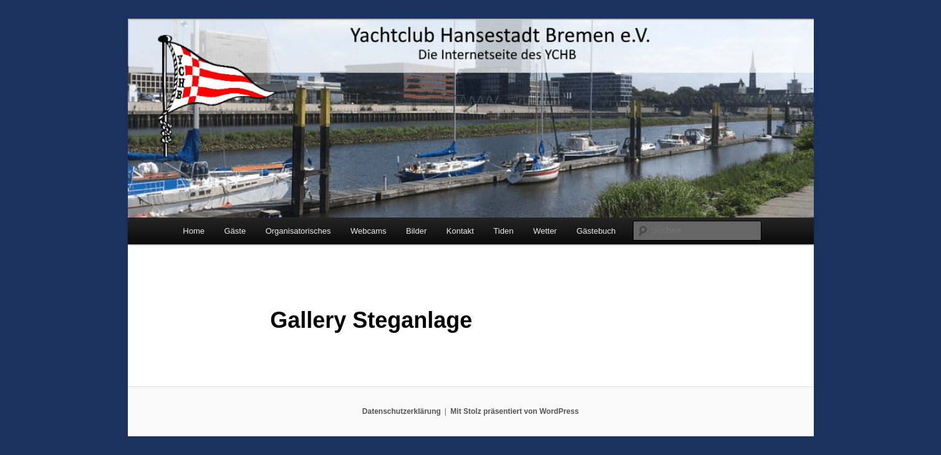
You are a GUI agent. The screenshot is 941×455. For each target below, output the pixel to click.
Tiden (503, 231)
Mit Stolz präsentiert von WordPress (514, 411)
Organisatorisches (298, 231)
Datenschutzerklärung (401, 411)
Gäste (235, 231)
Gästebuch (595, 231)
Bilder (416, 231)
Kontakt (460, 231)
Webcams (368, 231)
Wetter (545, 231)
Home (194, 231)
